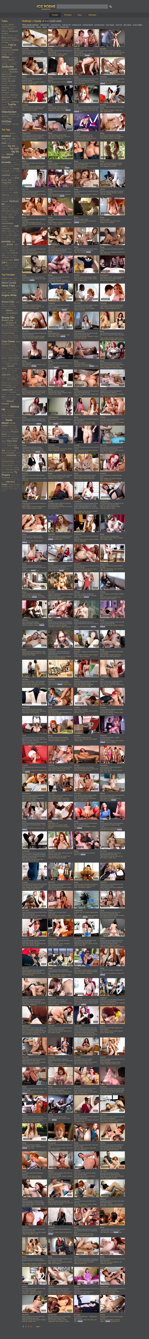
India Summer (14, 358)
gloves (76, 1035)
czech (34, 83)
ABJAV (4, 29)
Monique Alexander (8, 418)
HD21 (10, 55)
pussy (10, 244)
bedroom (112, 306)
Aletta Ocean (12, 280)
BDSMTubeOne (7, 35)
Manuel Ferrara (8, 402)
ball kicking (36, 623)
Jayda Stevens (7, 362)
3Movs (11, 25)
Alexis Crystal (9, 282)
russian (15, 249)
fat (8, 190)
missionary (6, 228)
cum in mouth (6, 173)
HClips (4, 54)
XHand (12, 116)
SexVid (9, 99)
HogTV (11, 60)
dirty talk (108, 194)
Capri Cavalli (6, 329)
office (101, 570)
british (17, 160)
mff (70, 1232)
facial (11, 188)
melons (11, 226)
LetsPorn (5, 72)
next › (38, 1326)
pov (13, 241)
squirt (15, 255)
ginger (45, 27)
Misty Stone (11, 414)
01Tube (4, 25)
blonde (10, 154)
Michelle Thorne (7, 412)
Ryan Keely (12, 445)
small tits (14, 253)
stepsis (38, 27)
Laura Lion (7, 389)
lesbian (5, 217)
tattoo (10, 260)
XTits (9, 119)
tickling (113, 742)
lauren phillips (137, 25)
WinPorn (5, 116)
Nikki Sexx (5, 428)
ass (13, 138)
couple (9, 169)
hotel (29, 655)
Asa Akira (12, 306)
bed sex (83, 308)
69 (78, 739)
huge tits (5, 209)
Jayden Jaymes (11, 364)
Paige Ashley (14, 429)
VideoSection (9, 111)
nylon (44, 478)
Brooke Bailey (13, 327)
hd (3, 204)
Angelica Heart (6, 297)
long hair (11, 219)
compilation (10, 166)
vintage (4, 267)
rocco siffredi (41, 597)
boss (38, 1034)
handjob (5, 201)
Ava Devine (5, 315)
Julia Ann (6, 374)
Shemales (92, 15)
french (12, 195)
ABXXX (5, 31)
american (15, 136)
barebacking (81, 768)
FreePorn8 (6, 50)
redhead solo (64, 27)
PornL (4, 90)
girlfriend (5, 199)
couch (93, 886)
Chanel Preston (8, 333)
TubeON (5, 107)
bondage (14, 157)
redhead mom (53, 27)
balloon (57, 335)
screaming (5, 251)
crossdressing (113, 828)
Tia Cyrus (14, 477)
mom (4, 231)
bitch (61, 825)
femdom (10, 193)
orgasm (16, 235)
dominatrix (82, 139)
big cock (14, 148)
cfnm (110, 537)
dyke (42, 1204)
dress (119, 308)
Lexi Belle (5, 392)
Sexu (4, 99)
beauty (4, 146)
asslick (57, 1232)
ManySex (14, 72)
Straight (55, 15)
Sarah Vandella (8, 453)
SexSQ (14, 97)
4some (80, 1120)
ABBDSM (5, 27)
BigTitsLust (12, 38)
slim (29, 1148)
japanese (14, 211)
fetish (15, 192)
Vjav (18, 114)
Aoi (7, 304)
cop (121, 110)
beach (63, 477)
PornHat (5, 88)
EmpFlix (4, 45)
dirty (41, 859)
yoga (60, 424)
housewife (117, 82)
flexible (35, 139)
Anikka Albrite (11, 299)
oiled (3, 235)
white (3, 269)
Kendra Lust (6, 383)
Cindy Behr (14, 339)
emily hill (36, 861)
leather (81, 1035)
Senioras (14, 95)
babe (4, 143)
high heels (8, 204)
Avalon (12, 315)
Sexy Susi (11, 459)
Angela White (9, 295)
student (43, 452)
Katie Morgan (12, 379)
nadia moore (90, 1035)
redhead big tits (88, 25)
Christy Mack (6, 339)
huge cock (108, 686)
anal (4, 138)
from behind (103, 138)
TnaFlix (12, 104)
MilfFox (14, 79)
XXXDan (6, 121)
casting (14, 162)
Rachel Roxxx (12, 434)
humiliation (103, 829)
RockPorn (5, 95)
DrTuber (5, 42)
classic (33, 1146)
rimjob (16, 247)
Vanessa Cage (14, 485)
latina (10, 215)
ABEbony (13, 27)
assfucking (12, 141)
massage (5, 221)
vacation (30, 1093)
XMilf (17, 116)
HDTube (13, 57)
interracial (6, 211)
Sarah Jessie (11, 451)
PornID (12, 88)
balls (82, 166)
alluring (28, 887)
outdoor (8, 237)
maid (89, 478)
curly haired (87, 570)
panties (14, 237)
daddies (102, 1004)
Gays (80, 15)
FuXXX (15, 50)
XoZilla (4, 119)
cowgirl (16, 168)
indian (17, 208)
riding (11, 247)
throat (10, 263)
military (62, 168)
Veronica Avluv (7, 487)
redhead (5, 247)
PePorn (11, 83)
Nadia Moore (7, 421)
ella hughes (127, 25)
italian (50, 196)
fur (101, 889)
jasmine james (100, 25)
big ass (11, 145)
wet (15, 267)
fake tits (16, 188)
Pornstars (68, 15)
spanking (9, 255)
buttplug (76, 541)
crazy (23, 110)
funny (3, 197)
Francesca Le (6, 354)
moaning (14, 229)
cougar (4, 169)
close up (17, 164)
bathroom (106, 856)
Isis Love (4, 360)
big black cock (35, 52)
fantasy (4, 190)
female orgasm (78, 478)
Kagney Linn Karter (8, 377)
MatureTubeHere (9, 76)
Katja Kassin (6, 381)
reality (16, 244)
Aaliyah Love (7, 278)
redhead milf (66, 25)
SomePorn (6, 102)
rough (10, 249)
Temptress (6, 477)
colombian (57, 976)
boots (75, 452)
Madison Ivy (6, 399)
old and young (55, 1149)
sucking (5, 260)
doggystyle (6, 182)
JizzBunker (8, 66)
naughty (4, 233)
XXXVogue (6, 124)
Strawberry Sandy (12, 469)
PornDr (5, 85)
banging (57, 656)
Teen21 (4, 105)
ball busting (55, 506)
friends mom (89, 82)
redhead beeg (56, 25)
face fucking (13, 186)
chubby (10, 164)
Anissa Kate (8, 301)
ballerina (28, 138)
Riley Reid (12, 441)
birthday (106, 915)
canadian (63, 335)
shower (76, 628)
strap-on (108, 742)
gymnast (67, 194)
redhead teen (44, 25)
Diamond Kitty (12, 346)
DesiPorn (16, 40)
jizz (3, 213)
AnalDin (5, 33)
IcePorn (5, 64)
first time (81, 1263)
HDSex (6, 57)
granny (50, 945)
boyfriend (85, 626)
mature (5, 226)
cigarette (112, 945)
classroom (25, 917)
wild (11, 269)
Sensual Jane (12, 457)
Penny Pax (6, 432)
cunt (3, 178)
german (15, 197)
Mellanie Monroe (11, 410)
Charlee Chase (6, 335)
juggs (7, 213)
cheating (4, 164)
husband (12, 208)
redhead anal (76, 25)
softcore (56, 539)
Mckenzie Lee (14, 404)
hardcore (14, 201)
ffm (109, 253)
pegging (86, 656)
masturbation (8, 223)
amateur (6, 135)
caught (117, 110)
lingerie (4, 219)
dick (9, 180)
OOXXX (5, 83)
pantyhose (25, 480)
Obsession (5, 429)
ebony (12, 185)
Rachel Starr (6, 436)
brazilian (111, 110)
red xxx (82, 55)
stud (38, 570)
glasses (53, 138)
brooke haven (88, 1034)
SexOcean (6, 97)
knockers (4, 215)
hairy (18, 199)
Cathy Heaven (13, 331)
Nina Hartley (13, 428)
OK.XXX (11, 81)
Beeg (4, 38)
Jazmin (4, 366)
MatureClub (6, 74)
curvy (8, 178)
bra (79, 221)
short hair (119, 25)
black (4, 155)
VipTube (4, 114)
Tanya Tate (14, 475)
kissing (16, 213)
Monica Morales (8, 416)
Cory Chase (8, 341)
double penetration (32, 338)
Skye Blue (9, 467)
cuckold (12, 171)
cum (18, 171)
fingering (5, 195)
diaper (62, 422)
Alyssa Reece (6, 290)
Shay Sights (10, 463)
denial (95, 1034)
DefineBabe (6, 40)
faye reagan (110, 25)
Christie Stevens (13, 337)
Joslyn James (11, 372)
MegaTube (6, 79)
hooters (13, 206)
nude (15, 233)
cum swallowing (27, 168)
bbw (9, 143)
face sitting (5, 188)
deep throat (63, 108)
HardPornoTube (8, 52)
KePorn (4, 69)
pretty (37, 308)
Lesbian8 (12, 69)
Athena (9, 310)
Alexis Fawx (8, 285)
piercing (12, 239)
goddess (30, 625)
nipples (10, 233)
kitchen (86, 221)
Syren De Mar (7, 472)
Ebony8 (11, 42)
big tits (15, 151)
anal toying (38, 506)
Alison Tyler (11, 288)
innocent (76, 395)
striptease (13, 257)
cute (12, 178)
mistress (113, 598)
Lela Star (17, 390)
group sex (12, 199)
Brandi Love (7, 320)
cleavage (119, 1148)
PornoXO (5, 92)
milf (16, 226)
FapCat (12, 44)
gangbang (9, 197)
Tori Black (13, 479)
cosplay (102, 367)
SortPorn (15, 102)
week (58, 21)
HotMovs (14, 62)
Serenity (4, 459)
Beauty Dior (8, 317)
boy (27, 570)
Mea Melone (6, 407)
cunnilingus (15, 175)
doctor (69, 1065)
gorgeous (63, 740)
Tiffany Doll (5, 479)
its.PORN (12, 64)
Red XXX (15, 436)
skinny (4, 253)
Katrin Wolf (14, 381)
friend (16, 195)
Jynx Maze (14, 375)
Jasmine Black (13, 360)
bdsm (14, 143)
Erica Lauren (8, 352)
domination (88, 513)
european (5, 186)
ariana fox (107, 366)
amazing (28, 252)
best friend (86, 422)
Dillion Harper (6, 348)
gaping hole (33, 253)
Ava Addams (12, 313)
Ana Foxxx (12, 292)
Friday (13, 354)
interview (102, 656)
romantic (4, 249)
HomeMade (6, 62)
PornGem (12, 86)
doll (108, 1232)
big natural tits (6, 152)
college (4, 166)
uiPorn (4, 109)
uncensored (13, 265)
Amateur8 (13, 31)
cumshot (6, 175)
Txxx (11, 107)
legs (14, 215)
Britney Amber (8, 325)
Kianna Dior (16, 383)
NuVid (4, 81)
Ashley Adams (7, 308)
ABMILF (10, 29)
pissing (18, 239)
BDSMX (16, 35)
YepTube (15, 124)
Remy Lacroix (6, 439)
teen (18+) (109, 83)
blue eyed (81, 1034)
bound (54, 1293)
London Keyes (11, 397)
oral (10, 235)
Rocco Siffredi (6, 443)
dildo (14, 180)
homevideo (6, 206)
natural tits (11, 231)
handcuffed (107, 111)
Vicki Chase (13, 489)
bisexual (106, 828)
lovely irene (64, 366)
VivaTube (12, 114)
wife (7, 269)
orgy (3, 237)
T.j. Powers (9, 473)
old (6, 235)
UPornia (10, 109)
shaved (12, 251)
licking (11, 217)
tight (14, 263)
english (63, 976)
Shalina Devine (8, 461)
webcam (10, 267)
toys (7, 265)
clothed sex (81, 452)
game (113, 1004)
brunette (6, 162)
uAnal (16, 107)
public (4, 244)
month (52, 21)
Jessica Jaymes (13, 369)
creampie (5, 171)
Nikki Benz (13, 426)
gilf (85, 1291)
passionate (5, 239)
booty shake (11, 160)
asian (9, 139)
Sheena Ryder (7, 465)
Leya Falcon (11, 394)
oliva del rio (25, 308)
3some (12, 133)
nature (18, 231)
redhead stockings (28, 27)
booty (4, 160)
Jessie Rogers (6, 370)
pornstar (6, 241)
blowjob (6, 157)
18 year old (5, 133)
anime (111, 1031)
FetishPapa (7, 47)
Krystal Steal (11, 387)
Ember (11, 350)
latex (49, 1120)
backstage (107, 1062)
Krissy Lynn (6, 385)
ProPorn (13, 93)
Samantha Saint (7, 448)
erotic (82, 221)
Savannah (11, 455)
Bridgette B (11, 323)
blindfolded (28, 1034)
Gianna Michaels (7, 356)
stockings (5, 257)
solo (3, 255)
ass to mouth (55, 422)
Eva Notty (17, 352)
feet (11, 190)
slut (8, 253)
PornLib (11, 90)
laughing (67, 422)
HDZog (4, 60)
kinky (11, 213)
